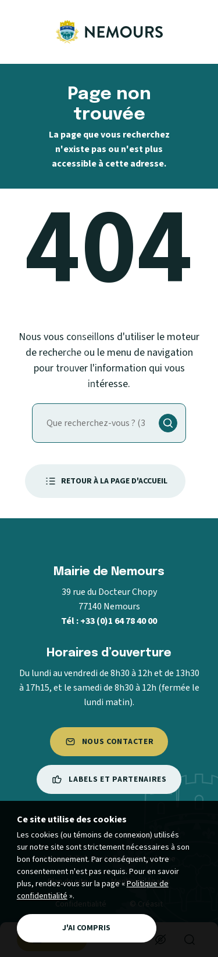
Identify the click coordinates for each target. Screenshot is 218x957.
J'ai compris (86, 928)
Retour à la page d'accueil (105, 481)
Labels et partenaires (109, 779)
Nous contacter (109, 741)
